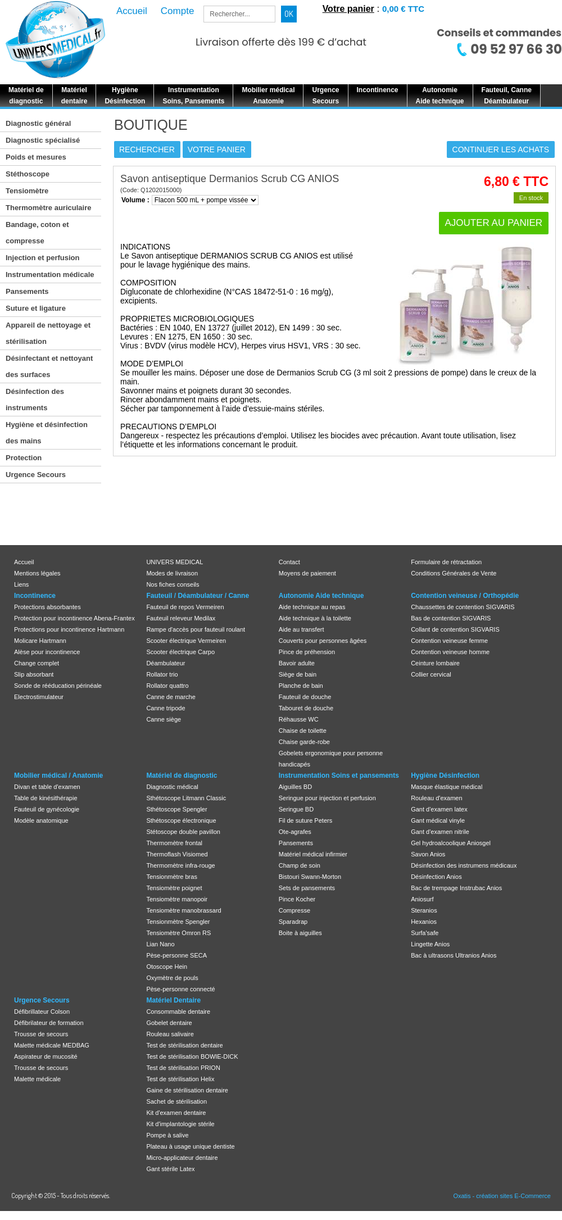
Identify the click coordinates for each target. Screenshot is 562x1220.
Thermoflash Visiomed (176, 854)
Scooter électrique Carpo (180, 651)
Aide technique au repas (312, 607)
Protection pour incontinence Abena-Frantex (74, 618)
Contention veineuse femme (449, 640)
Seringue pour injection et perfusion (327, 798)
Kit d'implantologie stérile (180, 1124)
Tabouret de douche (306, 708)
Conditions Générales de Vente (453, 573)
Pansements (27, 291)
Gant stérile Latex (170, 1168)
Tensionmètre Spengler (178, 921)
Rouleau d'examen (436, 798)
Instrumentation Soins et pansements (339, 775)
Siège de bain (297, 674)
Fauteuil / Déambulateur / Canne (197, 596)
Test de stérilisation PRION (183, 1067)
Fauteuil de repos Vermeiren (185, 607)
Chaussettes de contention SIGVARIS (462, 607)
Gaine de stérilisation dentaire (187, 1090)
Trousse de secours (41, 1034)
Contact (289, 562)
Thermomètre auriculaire (48, 207)
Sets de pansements (307, 888)
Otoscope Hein (166, 966)
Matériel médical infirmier (313, 854)
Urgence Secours (36, 474)
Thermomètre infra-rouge (180, 865)
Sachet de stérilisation (176, 1101)
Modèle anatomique (41, 820)
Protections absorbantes (47, 607)
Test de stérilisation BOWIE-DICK (192, 1056)
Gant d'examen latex (439, 809)
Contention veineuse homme (450, 651)
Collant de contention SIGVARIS (455, 629)
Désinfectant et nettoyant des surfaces (49, 366)
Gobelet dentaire (169, 1022)
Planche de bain (301, 685)
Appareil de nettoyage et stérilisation (48, 333)
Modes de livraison (172, 573)
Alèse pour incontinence (47, 651)
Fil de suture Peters (305, 820)
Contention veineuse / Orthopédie (465, 596)
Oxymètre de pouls (172, 977)
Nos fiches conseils (172, 584)
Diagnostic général (38, 123)
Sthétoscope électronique (181, 820)
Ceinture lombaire (435, 663)
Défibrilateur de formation (49, 1022)
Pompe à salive (167, 1135)
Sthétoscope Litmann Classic (186, 798)
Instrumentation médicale (50, 274)
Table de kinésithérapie (46, 798)
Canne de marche (170, 696)
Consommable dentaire (178, 1011)
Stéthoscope (27, 174)
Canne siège (163, 719)
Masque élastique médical (446, 786)
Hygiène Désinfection (445, 775)
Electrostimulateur (39, 696)
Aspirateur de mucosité (46, 1056)
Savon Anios (428, 854)
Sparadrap (293, 921)
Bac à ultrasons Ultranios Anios (453, 955)
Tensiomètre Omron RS (178, 932)
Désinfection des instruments (35, 399)
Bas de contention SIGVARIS (451, 618)
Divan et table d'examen (47, 786)
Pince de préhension (307, 651)
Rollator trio (162, 674)
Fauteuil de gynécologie (46, 809)
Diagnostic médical (172, 786)
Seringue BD (296, 809)
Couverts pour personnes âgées (323, 640)
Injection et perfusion (42, 257)
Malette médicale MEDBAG (51, 1045)
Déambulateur (165, 663)
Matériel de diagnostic (181, 775)
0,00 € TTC (403, 8)
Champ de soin (299, 865)
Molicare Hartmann (40, 640)
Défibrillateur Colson (42, 1011)
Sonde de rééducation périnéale (58, 685)
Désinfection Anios (436, 876)
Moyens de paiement (307, 573)
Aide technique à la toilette (315, 618)
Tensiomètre (27, 191)
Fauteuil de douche (305, 696)
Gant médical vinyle (438, 820)
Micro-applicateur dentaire (181, 1157)
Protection (24, 457)
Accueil (24, 562)
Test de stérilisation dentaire (184, 1045)
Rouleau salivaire (169, 1034)
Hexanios (424, 921)
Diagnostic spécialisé (43, 140)
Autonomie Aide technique (321, 596)
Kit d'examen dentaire (176, 1112)
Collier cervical (431, 674)
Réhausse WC (299, 719)
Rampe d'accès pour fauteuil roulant (195, 629)
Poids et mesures (36, 157)
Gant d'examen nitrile (440, 831)
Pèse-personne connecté (180, 989)
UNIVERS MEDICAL (174, 562)
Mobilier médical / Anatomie (58, 775)
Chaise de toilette (303, 730)
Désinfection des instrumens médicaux (463, 865)
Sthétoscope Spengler (176, 809)
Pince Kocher (297, 899)
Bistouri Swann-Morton (310, 876)
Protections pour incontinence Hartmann (69, 629)
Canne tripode (165, 708)
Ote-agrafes (295, 831)
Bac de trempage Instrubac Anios (456, 888)
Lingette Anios (430, 944)
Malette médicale (37, 1079)
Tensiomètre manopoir (176, 899)
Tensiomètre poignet (174, 888)
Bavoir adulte (297, 663)
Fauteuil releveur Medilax (180, 618)
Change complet (36, 663)
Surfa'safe (424, 932)
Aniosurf (422, 899)
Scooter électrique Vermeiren (186, 640)
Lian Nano (160, 944)
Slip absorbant (33, 674)
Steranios (424, 910)
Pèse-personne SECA (176, 955)
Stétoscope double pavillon (183, 831)
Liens (21, 584)
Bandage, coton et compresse (37, 232)
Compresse (294, 910)
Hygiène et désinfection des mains (47, 432)
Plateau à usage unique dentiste (190, 1146)
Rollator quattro (167, 685)
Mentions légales (37, 573)
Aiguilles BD (295, 786)
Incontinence (35, 596)
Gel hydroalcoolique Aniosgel (451, 843)
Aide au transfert (301, 629)
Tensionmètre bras (171, 876)
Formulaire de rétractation (446, 562)
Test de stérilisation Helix (180, 1079)
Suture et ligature (36, 308)
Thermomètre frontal (174, 843)
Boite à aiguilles (300, 932)
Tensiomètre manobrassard (183, 910)
